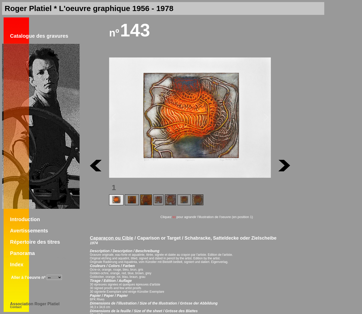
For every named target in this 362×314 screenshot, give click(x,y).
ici (174, 217)
